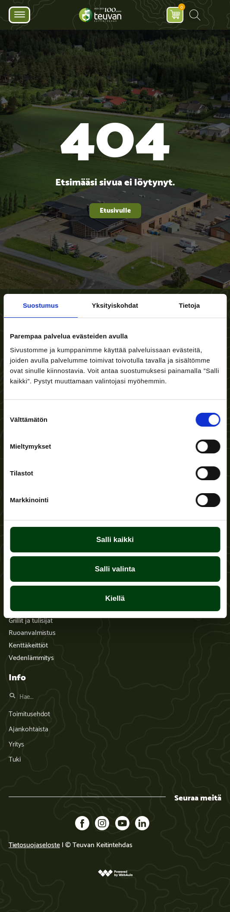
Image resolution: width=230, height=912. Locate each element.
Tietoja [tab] (189, 305)
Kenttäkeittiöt (28, 644)
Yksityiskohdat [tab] (115, 305)
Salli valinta (115, 569)
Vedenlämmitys (31, 657)
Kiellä (115, 598)
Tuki (15, 758)
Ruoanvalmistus (32, 632)
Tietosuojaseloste (34, 844)
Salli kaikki (115, 540)
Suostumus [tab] (41, 305)
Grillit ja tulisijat (31, 619)
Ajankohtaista (28, 728)
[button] (195, 15)
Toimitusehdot (29, 713)
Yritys (16, 743)
